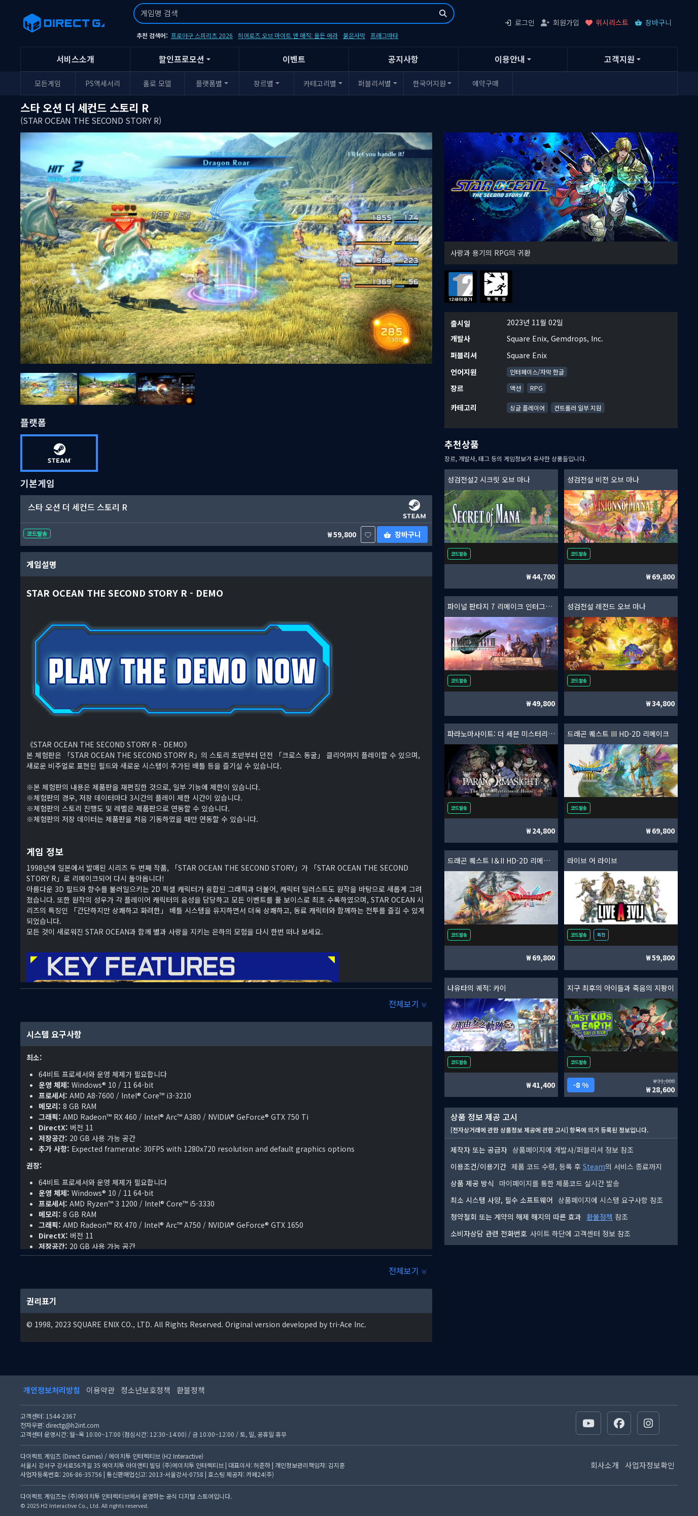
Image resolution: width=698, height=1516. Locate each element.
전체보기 (408, 1003)
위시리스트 (607, 22)
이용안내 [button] (510, 59)
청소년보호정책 (145, 1390)
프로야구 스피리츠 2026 (202, 35)
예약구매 (485, 83)
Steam (594, 1166)
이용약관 (100, 1390)
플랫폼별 (209, 83)
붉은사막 (354, 35)
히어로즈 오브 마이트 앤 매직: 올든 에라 (288, 35)
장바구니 (653, 22)
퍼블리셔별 (374, 83)
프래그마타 (384, 35)
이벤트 (294, 59)
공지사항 (403, 59)
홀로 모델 (157, 83)
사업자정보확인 (650, 1465)
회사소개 (604, 1465)
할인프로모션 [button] (181, 59)
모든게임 (47, 83)
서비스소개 (75, 59)
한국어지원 (429, 83)
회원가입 (560, 22)
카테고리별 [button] (319, 83)
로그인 (519, 22)
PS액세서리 (102, 83)
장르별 (263, 83)
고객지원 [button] (619, 59)
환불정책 (599, 1217)
